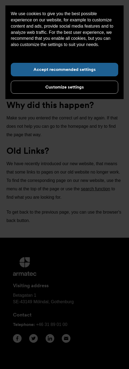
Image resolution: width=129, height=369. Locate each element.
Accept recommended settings (64, 69)
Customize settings (64, 87)
